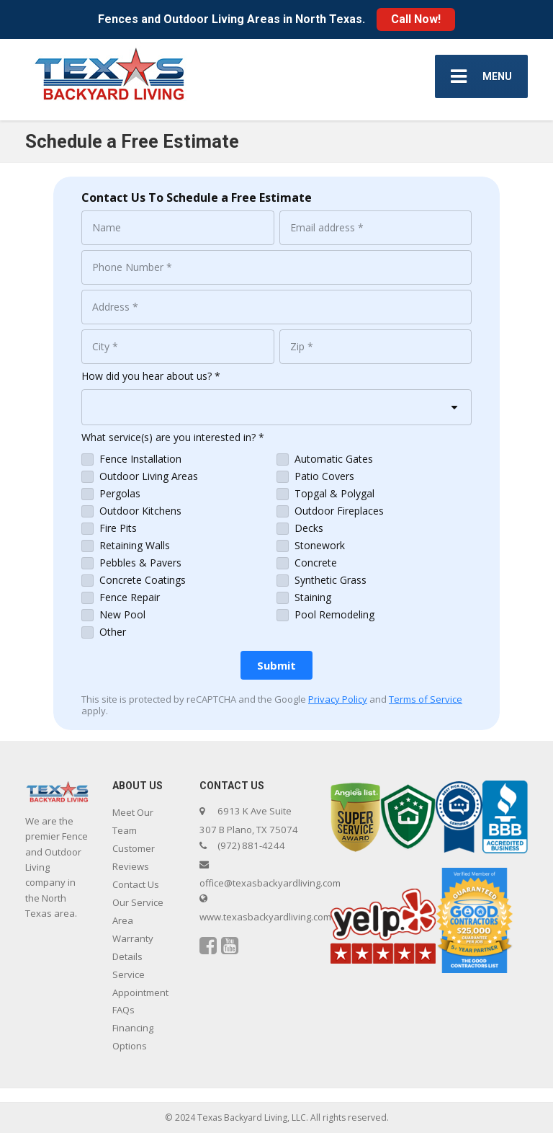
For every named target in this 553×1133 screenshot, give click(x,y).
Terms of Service (425, 699)
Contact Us (135, 884)
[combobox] (276, 407)
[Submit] (276, 665)
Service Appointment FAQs (140, 992)
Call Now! (416, 19)
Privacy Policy (337, 699)
